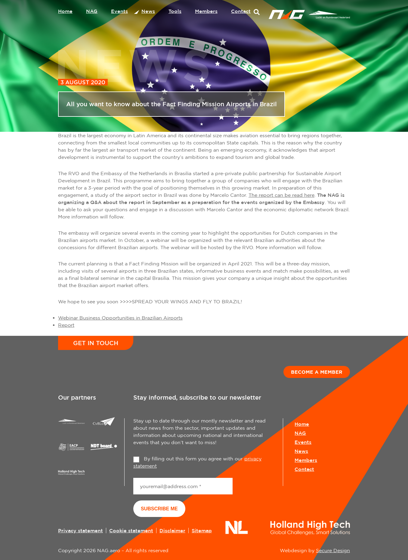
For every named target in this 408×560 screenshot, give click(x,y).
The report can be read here (281, 195)
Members (206, 11)
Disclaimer (172, 530)
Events (119, 11)
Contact (241, 11)
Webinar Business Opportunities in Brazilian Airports (120, 317)
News (148, 11)
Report (66, 325)
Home (65, 11)
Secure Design (333, 550)
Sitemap (202, 530)
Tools (174, 11)
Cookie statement (131, 530)
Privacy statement (80, 530)
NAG (91, 11)
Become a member (316, 372)
